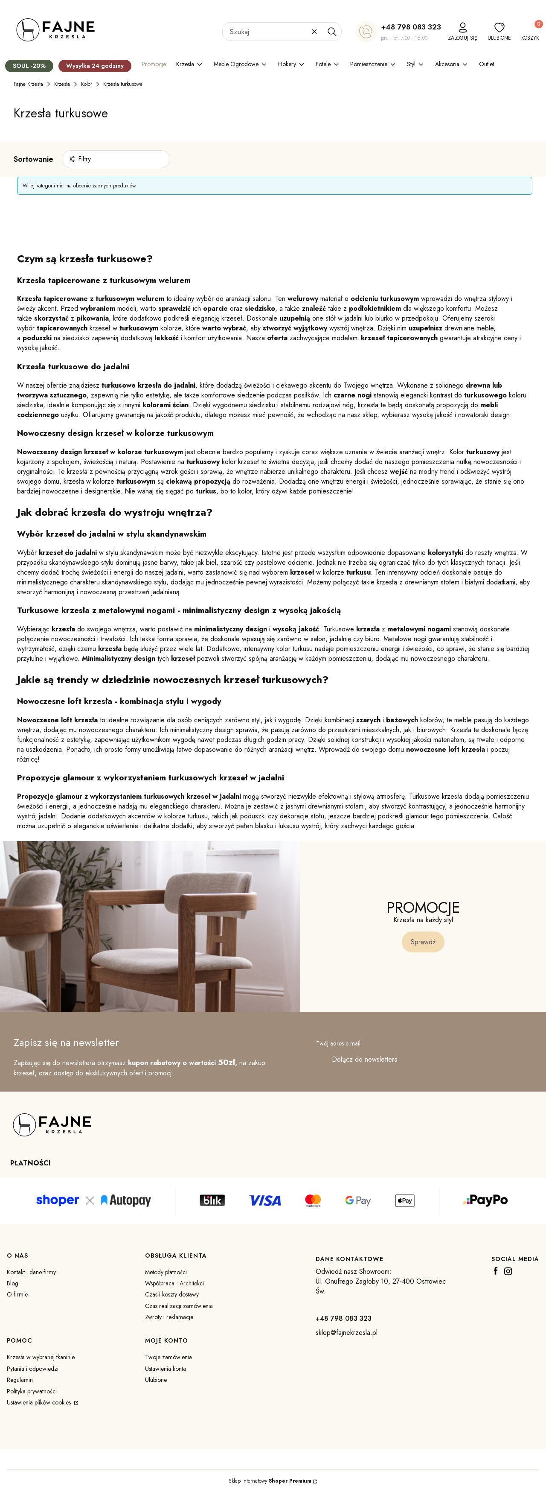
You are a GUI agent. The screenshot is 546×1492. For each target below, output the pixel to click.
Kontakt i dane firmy (31, 1272)
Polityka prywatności (32, 1391)
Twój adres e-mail (338, 1043)
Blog (12, 1283)
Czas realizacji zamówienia (179, 1306)
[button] (332, 31)
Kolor (86, 84)
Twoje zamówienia (168, 1357)
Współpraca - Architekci (174, 1283)
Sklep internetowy (270, 1481)
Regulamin (20, 1379)
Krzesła (62, 84)
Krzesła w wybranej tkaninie (41, 1357)
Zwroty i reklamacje (169, 1317)
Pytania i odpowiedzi (32, 1368)
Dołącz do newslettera (365, 1059)
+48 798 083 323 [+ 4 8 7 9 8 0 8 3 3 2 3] (411, 27)
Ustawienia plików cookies (40, 1402)
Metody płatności (166, 1272)
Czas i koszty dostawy (172, 1294)
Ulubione (156, 1379)
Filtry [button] (84, 159)
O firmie (17, 1294)
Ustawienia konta (165, 1368)
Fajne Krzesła (28, 84)
